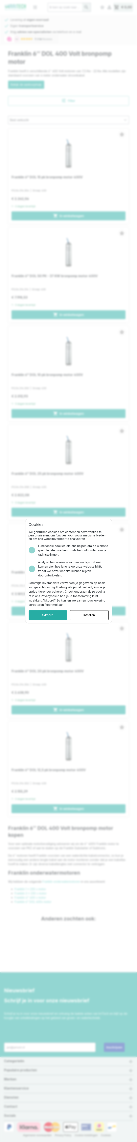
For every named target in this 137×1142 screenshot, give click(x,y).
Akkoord (44, 608)
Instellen (92, 608)
